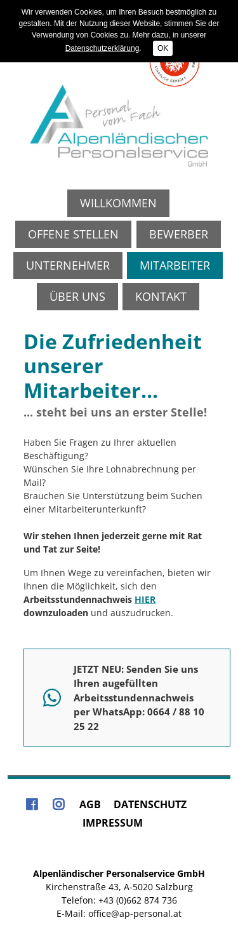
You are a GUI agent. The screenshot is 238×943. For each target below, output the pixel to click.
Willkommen (118, 202)
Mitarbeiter (175, 265)
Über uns (77, 296)
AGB (90, 804)
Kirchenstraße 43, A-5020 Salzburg (119, 887)
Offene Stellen (73, 234)
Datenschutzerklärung (102, 48)
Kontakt (161, 296)
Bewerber (178, 234)
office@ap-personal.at (135, 913)
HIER (145, 599)
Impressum (113, 823)
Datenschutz (150, 804)
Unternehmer (68, 265)
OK (162, 48)
